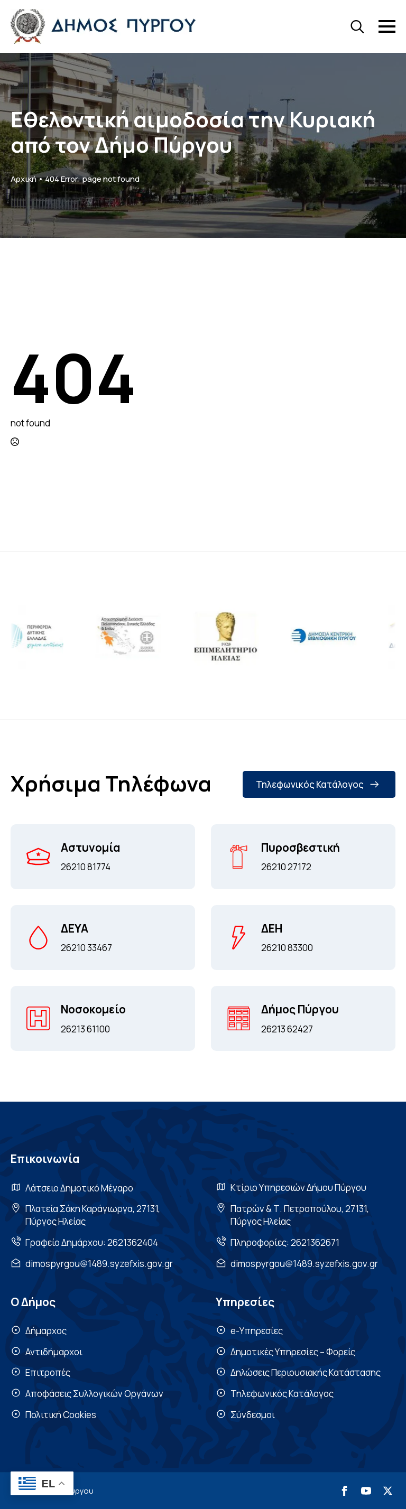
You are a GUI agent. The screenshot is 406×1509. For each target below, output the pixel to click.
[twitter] (387, 1490)
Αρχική (23, 178)
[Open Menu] (387, 26)
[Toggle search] (357, 26)
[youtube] (366, 1490)
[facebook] (344, 1490)
